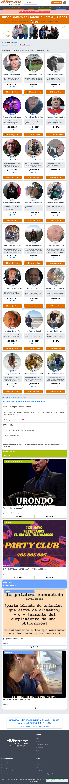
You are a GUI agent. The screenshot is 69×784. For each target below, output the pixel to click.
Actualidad (8, 653)
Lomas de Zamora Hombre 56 (33, 289)
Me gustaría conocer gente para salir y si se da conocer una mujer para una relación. (33, 379)
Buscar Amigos (23, 21)
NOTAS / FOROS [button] (61, 8)
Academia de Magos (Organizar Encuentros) (47, 774)
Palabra (7, 592)
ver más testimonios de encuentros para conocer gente (34, 726)
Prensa (37, 753)
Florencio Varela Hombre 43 (12, 75)
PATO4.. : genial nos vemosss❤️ (13, 420)
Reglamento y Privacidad (42, 744)
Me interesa (50, 516)
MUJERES (18, 43)
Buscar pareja (4, 762)
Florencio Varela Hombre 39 (56, 75)
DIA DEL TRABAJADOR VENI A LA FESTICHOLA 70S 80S (24, 569)
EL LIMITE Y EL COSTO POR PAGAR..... (18, 700)
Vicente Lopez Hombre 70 (55, 288)
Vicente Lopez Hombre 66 (56, 375)
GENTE (4, 43)
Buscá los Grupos (40, 771)
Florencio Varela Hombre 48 (34, 203)
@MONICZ (6, 513)
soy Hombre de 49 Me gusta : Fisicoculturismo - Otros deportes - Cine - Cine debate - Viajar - (33, 165)
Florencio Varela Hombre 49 (34, 118)
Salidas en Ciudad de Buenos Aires (10, 771)
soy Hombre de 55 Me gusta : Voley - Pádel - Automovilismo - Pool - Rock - (55, 165)
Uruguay (24, 397)
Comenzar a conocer (9, 21)
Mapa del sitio (39, 747)
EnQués (38, 768)
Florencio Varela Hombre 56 (12, 118)
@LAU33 (5, 643)
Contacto (38, 750)
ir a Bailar (8, 522)
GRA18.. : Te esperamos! (11, 435)
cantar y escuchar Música (13, 461)
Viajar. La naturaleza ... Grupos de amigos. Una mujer (32, 336)
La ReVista (38, 765)
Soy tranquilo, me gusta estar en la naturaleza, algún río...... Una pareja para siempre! (12, 165)
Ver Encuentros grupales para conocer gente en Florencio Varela (24, 401)
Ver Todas (7, 455)
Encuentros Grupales (41, 762)
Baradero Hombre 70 (12, 331)
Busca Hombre (5, 765)
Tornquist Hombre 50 (12, 374)
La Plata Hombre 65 (56, 245)
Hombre (32, 21)
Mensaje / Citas (12, 92)
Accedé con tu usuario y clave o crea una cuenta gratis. (34, 12)
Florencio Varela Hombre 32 (56, 203)
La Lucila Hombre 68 (33, 245)
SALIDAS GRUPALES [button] (44, 8)
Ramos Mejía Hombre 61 (55, 331)
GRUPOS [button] (31, 8)
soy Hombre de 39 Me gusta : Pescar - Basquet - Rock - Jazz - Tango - (54, 80)
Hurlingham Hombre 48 (12, 245)
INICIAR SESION (56, 3)
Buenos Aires (41, 21)
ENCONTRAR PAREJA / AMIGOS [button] (13, 8)
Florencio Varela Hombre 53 (56, 118)
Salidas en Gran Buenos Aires (8, 774)
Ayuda (37, 741)
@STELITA (6, 574)
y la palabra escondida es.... (14, 639)
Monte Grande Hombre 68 (33, 374)
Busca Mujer (4, 768)
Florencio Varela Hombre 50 (12, 203)
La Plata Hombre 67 (34, 331)
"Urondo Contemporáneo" (13, 508)
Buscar (37, 738)
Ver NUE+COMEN (9, 586)
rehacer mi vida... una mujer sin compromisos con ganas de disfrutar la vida (55, 293)
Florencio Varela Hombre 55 (56, 160)
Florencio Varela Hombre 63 (34, 75)
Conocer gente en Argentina (11, 397)
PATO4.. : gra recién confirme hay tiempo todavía (18, 430)
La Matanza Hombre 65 (13, 288)
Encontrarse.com (16, 779)
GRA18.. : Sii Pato (8, 425)
